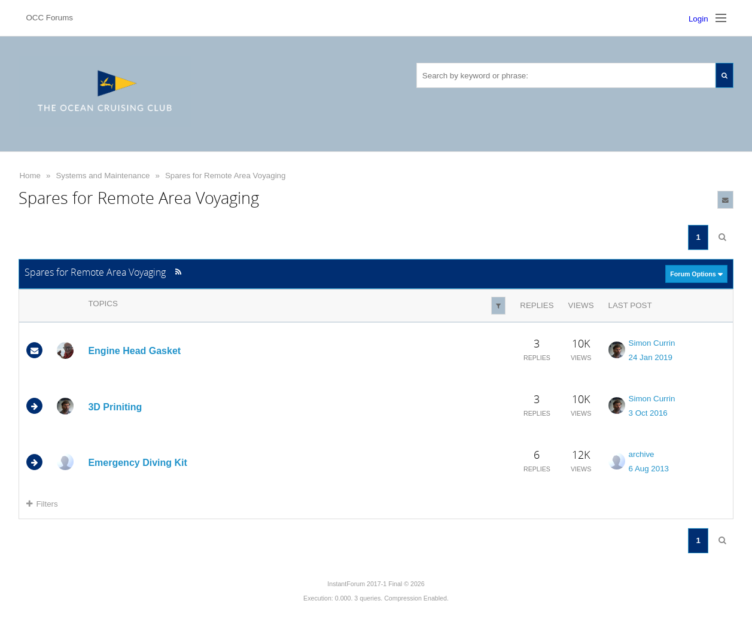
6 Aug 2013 (649, 468)
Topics (102, 303)
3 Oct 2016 (648, 413)
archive (641, 454)
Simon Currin (652, 343)
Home (30, 175)
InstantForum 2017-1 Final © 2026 (375, 583)
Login (698, 18)
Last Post (630, 305)
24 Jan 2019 (650, 357)
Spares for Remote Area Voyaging (225, 175)
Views (581, 305)
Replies (536, 305)
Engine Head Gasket (134, 351)
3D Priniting (115, 406)
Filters (41, 503)
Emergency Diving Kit (137, 463)
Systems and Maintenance (103, 175)
